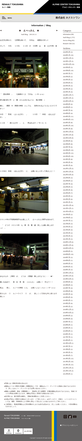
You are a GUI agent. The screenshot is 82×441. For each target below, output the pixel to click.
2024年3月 (66, 122)
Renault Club (67, 43)
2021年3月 (66, 233)
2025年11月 (67, 61)
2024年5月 (66, 116)
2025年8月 (66, 70)
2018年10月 (67, 313)
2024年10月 (67, 101)
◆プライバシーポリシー (69, 425)
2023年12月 (67, 132)
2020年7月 (66, 257)
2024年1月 (66, 129)
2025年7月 (66, 73)
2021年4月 (66, 230)
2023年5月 (66, 153)
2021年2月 (66, 236)
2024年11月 (67, 98)
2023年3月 (66, 159)
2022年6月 (66, 187)
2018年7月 (66, 322)
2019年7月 (66, 288)
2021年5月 (66, 227)
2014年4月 (66, 340)
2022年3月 (66, 196)
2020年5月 (66, 263)
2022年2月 (66, 199)
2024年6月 (66, 113)
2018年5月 (66, 328)
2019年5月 (66, 294)
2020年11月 (67, 245)
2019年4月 (66, 297)
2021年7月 (66, 220)
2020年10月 (67, 248)
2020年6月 (66, 260)
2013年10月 (67, 343)
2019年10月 (67, 279)
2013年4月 (66, 355)
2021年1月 (66, 239)
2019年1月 (66, 306)
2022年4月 (66, 193)
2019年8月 (66, 285)
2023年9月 (66, 141)
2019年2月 (66, 303)
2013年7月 (66, 346)
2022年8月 (66, 181)
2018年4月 (66, 331)
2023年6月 (66, 150)
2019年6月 (66, 291)
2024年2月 (66, 125)
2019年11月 (67, 276)
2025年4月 (66, 83)
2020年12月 (67, 242)
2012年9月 (66, 374)
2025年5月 (66, 80)
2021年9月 (66, 214)
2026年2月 (66, 52)
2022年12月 (67, 168)
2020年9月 (66, 251)
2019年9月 (66, 282)
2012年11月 (67, 371)
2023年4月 (66, 156)
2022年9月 (66, 178)
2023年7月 (66, 147)
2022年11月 (67, 172)
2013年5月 (66, 352)
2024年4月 (66, 119)
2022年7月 (66, 184)
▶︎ (57, 30)
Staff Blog (66, 37)
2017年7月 (66, 337)
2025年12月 (67, 58)
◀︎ (1, 30)
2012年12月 (67, 368)
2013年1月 (66, 365)
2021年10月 (67, 211)
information (66, 34)
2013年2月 (66, 361)
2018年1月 (66, 334)
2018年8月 (66, 319)
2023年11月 (67, 135)
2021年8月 (66, 218)
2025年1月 (66, 92)
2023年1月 (66, 165)
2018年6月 (66, 325)
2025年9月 (66, 67)
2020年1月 (66, 270)
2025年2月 (66, 89)
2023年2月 (66, 162)
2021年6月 (66, 224)
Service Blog (67, 40)
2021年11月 (67, 208)
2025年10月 (67, 64)
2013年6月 (66, 349)
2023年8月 (66, 144)
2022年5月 (66, 190)
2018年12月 (67, 309)
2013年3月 (66, 358)
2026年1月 (66, 55)
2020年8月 (66, 254)
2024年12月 (67, 95)
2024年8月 (66, 107)
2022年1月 (66, 202)
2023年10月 (67, 138)
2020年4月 (66, 267)
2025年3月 (66, 86)
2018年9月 (66, 316)
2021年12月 (67, 205)
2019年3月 (66, 300)
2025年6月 (66, 77)
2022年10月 (67, 175)
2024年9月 (66, 104)
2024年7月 (66, 110)
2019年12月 (67, 273)
